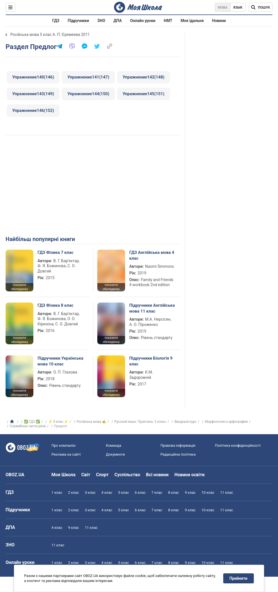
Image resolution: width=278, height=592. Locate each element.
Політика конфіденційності (237, 445)
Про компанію (63, 445)
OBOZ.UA (15, 474)
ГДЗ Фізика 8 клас (55, 305)
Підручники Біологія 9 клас (151, 361)
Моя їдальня (192, 20)
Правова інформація (177, 445)
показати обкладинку (19, 287)
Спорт (102, 474)
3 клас (90, 492)
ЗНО (101, 20)
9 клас (190, 492)
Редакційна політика (177, 454)
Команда (113, 445)
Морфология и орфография (226, 422)
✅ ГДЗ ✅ (32, 422)
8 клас (173, 492)
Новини (219, 20)
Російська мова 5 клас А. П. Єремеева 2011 (50, 34)
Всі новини (157, 474)
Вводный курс (186, 422)
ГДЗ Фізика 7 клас (55, 252)
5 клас (123, 492)
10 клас (208, 492)
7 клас (157, 492)
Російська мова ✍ (91, 422)
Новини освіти (189, 474)
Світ (85, 474)
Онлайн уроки (142, 20)
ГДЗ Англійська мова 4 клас (151, 255)
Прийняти (238, 578)
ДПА (117, 20)
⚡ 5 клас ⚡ (58, 422)
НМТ (168, 20)
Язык (237, 7)
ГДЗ (55, 20)
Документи (115, 454)
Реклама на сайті (66, 454)
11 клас (226, 492)
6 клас (140, 492)
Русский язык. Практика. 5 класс (140, 422)
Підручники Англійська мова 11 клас (152, 308)
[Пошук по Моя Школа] (260, 7)
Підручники (78, 20)
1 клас (56, 492)
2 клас (73, 492)
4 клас (106, 492)
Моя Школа (63, 474)
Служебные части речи (28, 426)
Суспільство (127, 474)
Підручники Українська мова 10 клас (60, 361)
